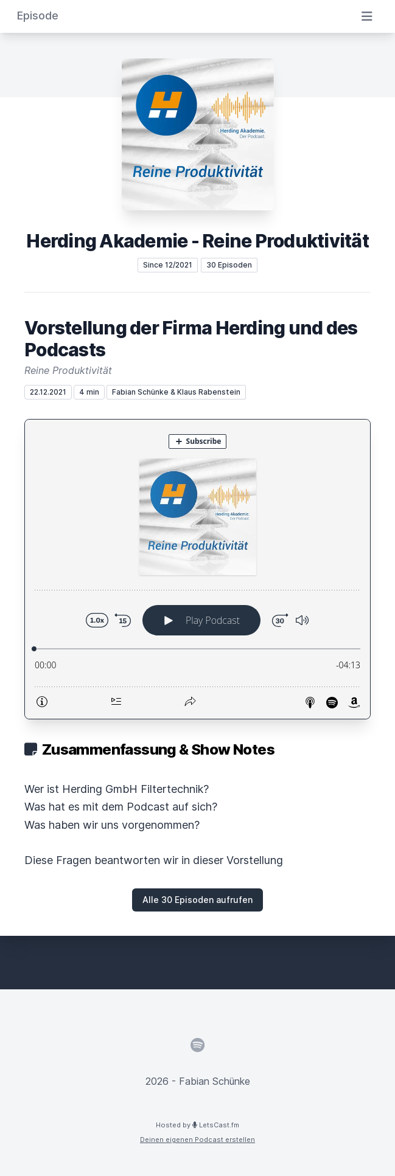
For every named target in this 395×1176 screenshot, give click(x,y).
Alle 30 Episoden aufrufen (197, 899)
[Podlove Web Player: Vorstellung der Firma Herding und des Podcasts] (197, 569)
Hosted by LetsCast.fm (197, 1125)
